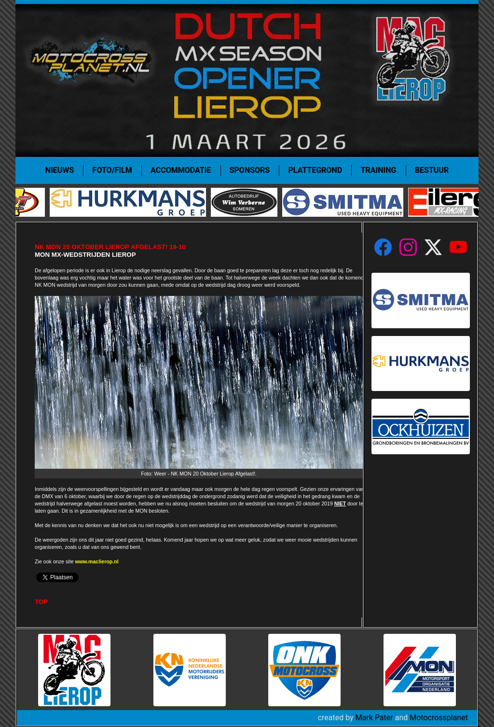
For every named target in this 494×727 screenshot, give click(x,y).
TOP (41, 601)
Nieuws (59, 170)
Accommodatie (181, 170)
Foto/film (112, 170)
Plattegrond (315, 170)
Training (379, 170)
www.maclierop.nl (97, 561)
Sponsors (250, 170)
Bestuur (432, 170)
